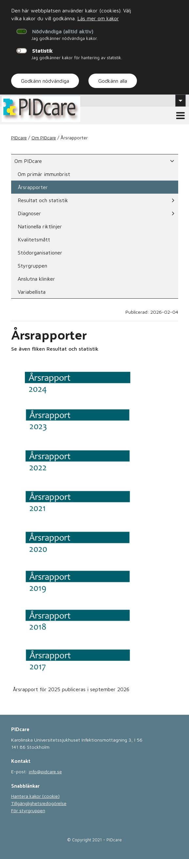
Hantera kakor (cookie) (35, 796)
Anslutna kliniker (36, 279)
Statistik (42, 51)
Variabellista (32, 292)
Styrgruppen (32, 266)
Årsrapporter (33, 187)
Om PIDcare (43, 137)
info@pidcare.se (45, 771)
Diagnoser (96, 213)
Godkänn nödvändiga (45, 81)
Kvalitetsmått (34, 239)
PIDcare (19, 137)
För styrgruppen (28, 810)
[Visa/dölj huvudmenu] (180, 115)
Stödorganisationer (40, 252)
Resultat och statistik (96, 200)
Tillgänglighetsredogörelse (38, 803)
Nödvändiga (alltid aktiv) (62, 31)
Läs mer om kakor (98, 18)
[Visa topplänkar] (180, 100)
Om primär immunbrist (44, 174)
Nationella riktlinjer (40, 226)
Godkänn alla (112, 81)
